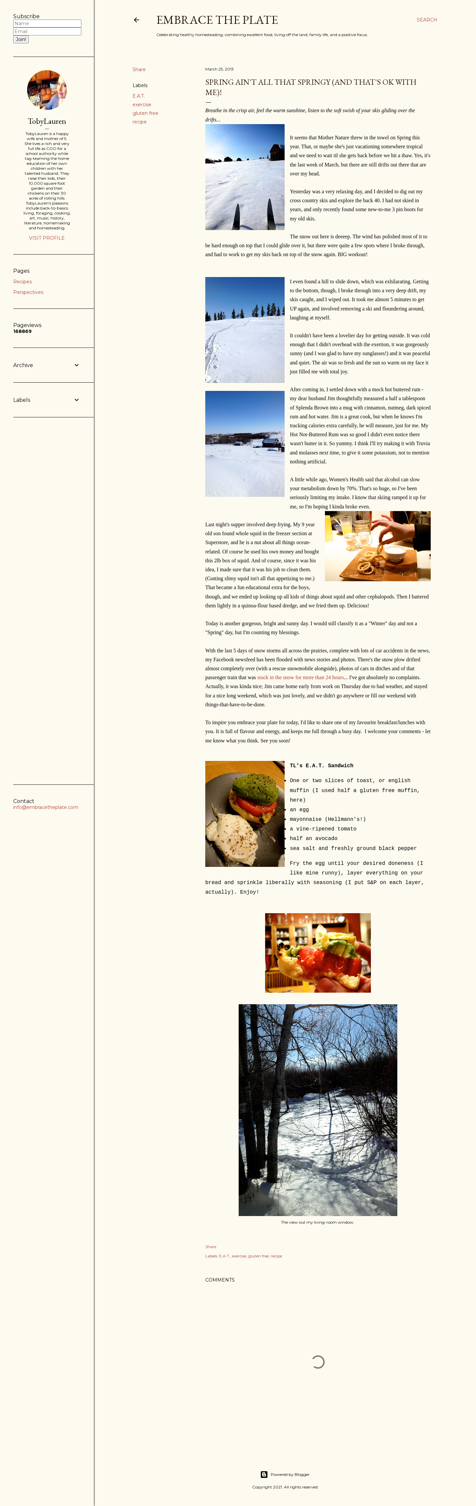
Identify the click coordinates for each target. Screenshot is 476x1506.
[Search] (427, 20)
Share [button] (139, 69)
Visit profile (47, 238)
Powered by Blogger (285, 1475)
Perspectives (28, 292)
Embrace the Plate (217, 19)
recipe (140, 122)
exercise (142, 105)
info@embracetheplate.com (45, 807)
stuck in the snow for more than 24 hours (300, 677)
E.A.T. (139, 96)
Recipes (22, 282)
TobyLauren (47, 121)
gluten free (145, 113)
